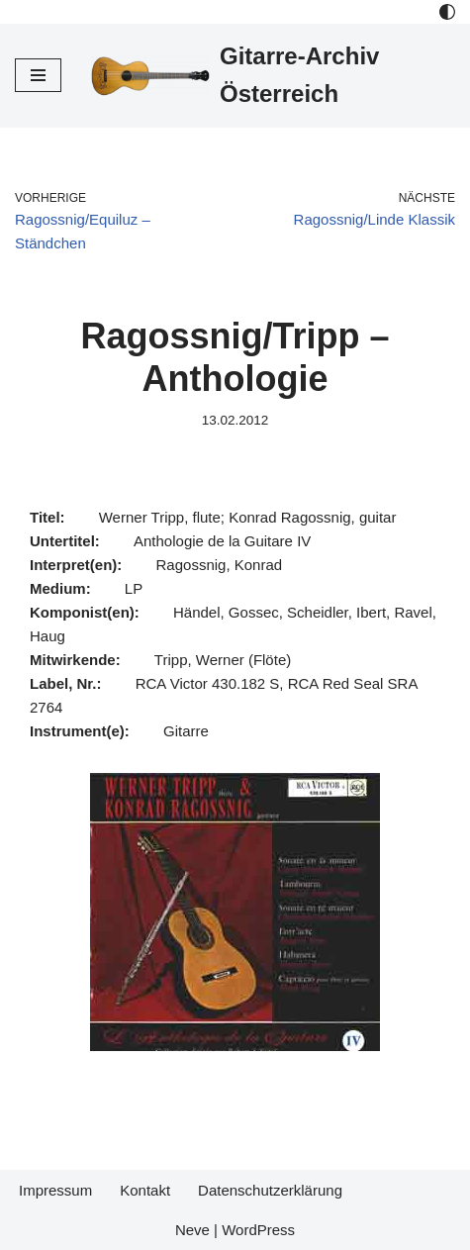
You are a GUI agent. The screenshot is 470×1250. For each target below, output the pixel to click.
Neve (192, 1229)
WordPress (258, 1229)
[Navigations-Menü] (38, 75)
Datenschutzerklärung (270, 1190)
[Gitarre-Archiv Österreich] (273, 76)
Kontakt (145, 1190)
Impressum (55, 1190)
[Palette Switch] (447, 12)
